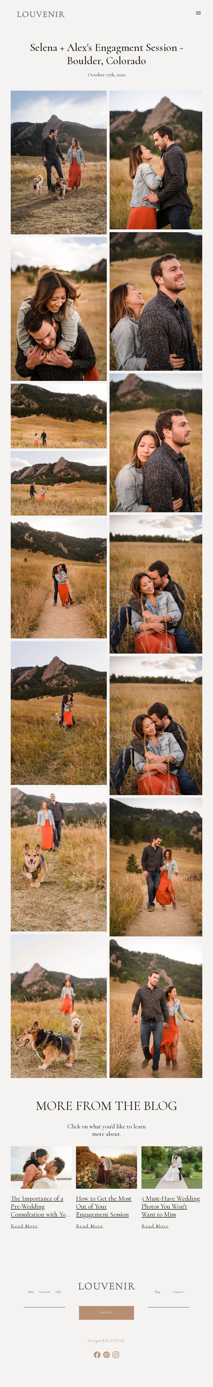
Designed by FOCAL (106, 1340)
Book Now (106, 1312)
